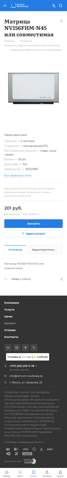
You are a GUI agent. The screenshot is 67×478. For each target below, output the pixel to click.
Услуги (9, 309)
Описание (15, 249)
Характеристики (43, 249)
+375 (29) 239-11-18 (21, 366)
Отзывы (10, 330)
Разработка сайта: (13, 461)
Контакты (11, 337)
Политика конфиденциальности (23, 442)
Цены (8, 316)
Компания (11, 302)
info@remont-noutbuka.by (26, 376)
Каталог (10, 323)
